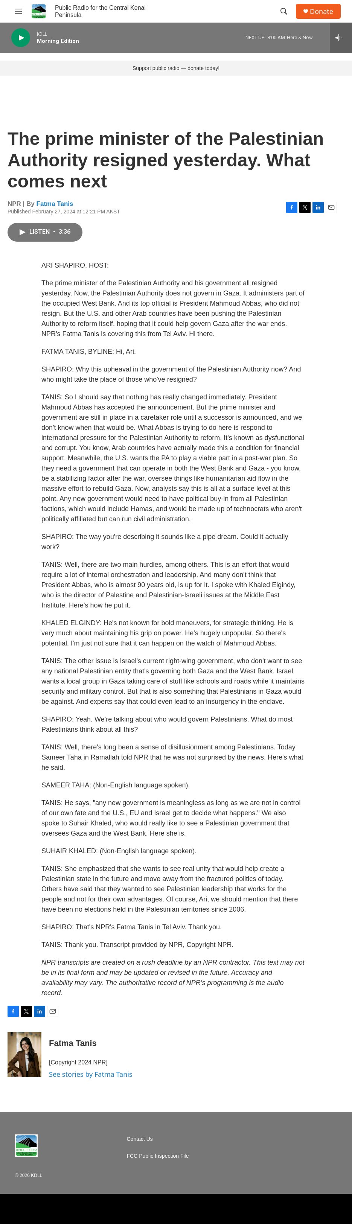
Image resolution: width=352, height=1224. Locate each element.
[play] (21, 37)
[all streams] (341, 38)
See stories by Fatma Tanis (91, 1074)
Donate (321, 11)
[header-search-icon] (284, 11)
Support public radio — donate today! (176, 68)
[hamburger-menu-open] (18, 11)
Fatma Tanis (55, 203)
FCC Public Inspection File (158, 1156)
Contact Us (140, 1139)
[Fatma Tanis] (24, 1054)
